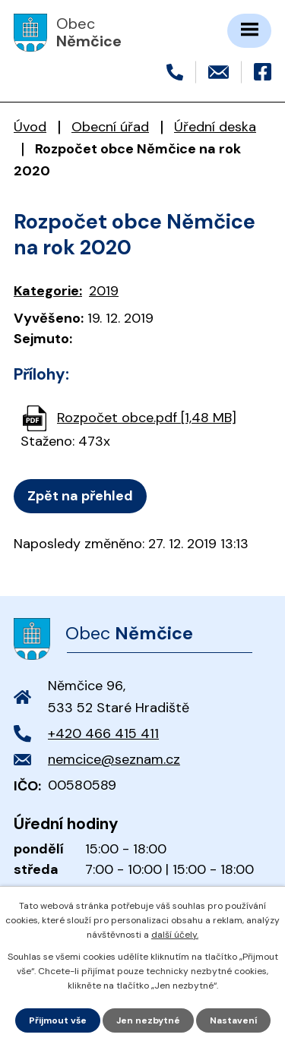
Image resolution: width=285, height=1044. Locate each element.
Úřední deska (215, 127)
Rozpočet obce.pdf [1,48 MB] (146, 417)
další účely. (174, 935)
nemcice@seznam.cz (114, 759)
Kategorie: (48, 291)
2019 (104, 291)
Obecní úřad (110, 127)
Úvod (30, 127)
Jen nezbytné (148, 1020)
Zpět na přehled (80, 496)
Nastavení (233, 1020)
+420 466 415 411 (103, 733)
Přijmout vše (58, 1020)
